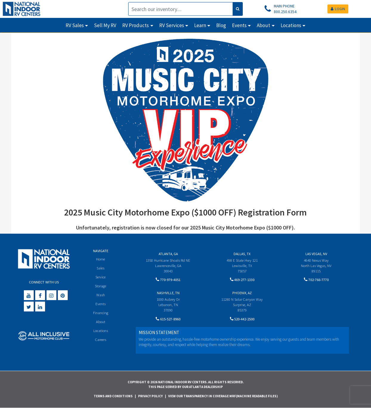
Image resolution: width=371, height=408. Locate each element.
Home (100, 259)
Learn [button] (200, 25)
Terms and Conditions (113, 396)
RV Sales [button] (75, 25)
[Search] (180, 9)
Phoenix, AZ (242, 293)
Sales (100, 268)
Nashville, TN (168, 293)
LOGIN (338, 9)
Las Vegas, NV (316, 254)
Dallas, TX (242, 254)
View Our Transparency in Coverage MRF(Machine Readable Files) (223, 396)
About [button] (263, 25)
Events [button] (239, 25)
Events (100, 304)
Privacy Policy (150, 396)
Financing (100, 314)
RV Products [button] (135, 25)
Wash (100, 295)
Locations (100, 332)
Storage (100, 286)
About (100, 323)
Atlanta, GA (168, 254)
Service (100, 277)
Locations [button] (291, 25)
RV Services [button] (171, 25)
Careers (100, 341)
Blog (221, 25)
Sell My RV (105, 25)
